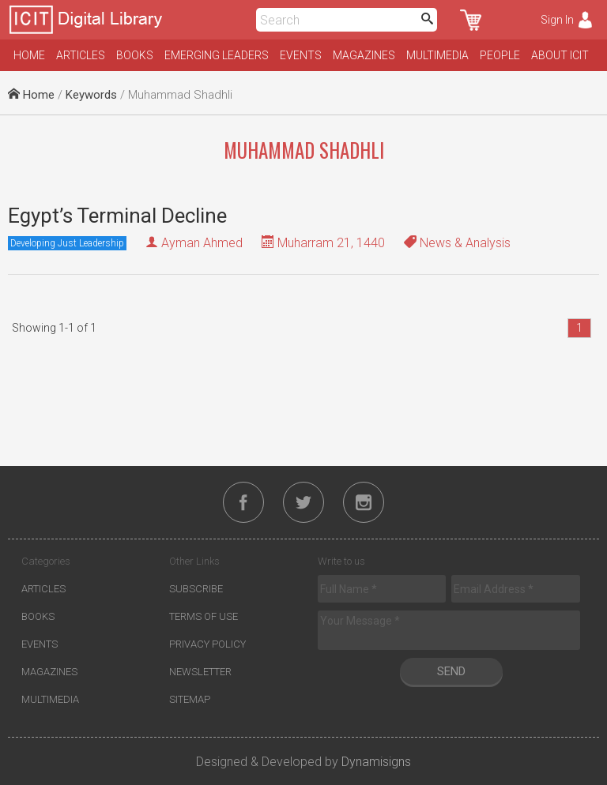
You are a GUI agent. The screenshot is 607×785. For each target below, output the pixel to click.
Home (29, 55)
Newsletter (200, 672)
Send (451, 671)
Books (134, 55)
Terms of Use (203, 616)
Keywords (91, 95)
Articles (80, 55)
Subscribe (196, 589)
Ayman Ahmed (202, 242)
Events (301, 55)
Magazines (364, 55)
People (500, 55)
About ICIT (560, 55)
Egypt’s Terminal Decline (117, 215)
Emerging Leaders (216, 55)
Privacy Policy (207, 644)
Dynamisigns (376, 761)
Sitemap (189, 699)
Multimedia (437, 55)
